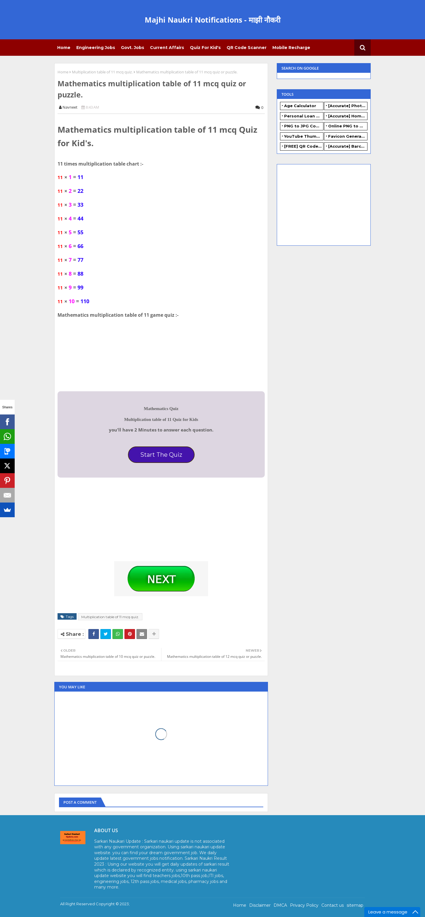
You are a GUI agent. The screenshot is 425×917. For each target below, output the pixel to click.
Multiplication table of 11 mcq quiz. (102, 72)
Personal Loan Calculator (303, 116)
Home (63, 72)
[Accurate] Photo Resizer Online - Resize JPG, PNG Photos (347, 105)
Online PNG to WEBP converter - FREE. (347, 126)
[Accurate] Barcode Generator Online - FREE (347, 146)
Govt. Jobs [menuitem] (132, 47)
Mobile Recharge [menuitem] (291, 47)
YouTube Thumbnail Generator (303, 136)
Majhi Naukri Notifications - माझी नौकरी (212, 20)
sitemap (355, 905)
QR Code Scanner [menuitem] (247, 47)
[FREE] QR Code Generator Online (303, 146)
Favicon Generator (347, 136)
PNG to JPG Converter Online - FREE (303, 126)
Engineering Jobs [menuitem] (95, 47)
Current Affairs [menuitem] (167, 47)
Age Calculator (300, 105)
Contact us (332, 905)
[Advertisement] (102, 523)
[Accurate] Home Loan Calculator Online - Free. (347, 116)
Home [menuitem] (63, 47)
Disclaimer (260, 905)
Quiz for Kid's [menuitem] (205, 47)
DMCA (280, 905)
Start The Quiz (161, 454)
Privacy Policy (304, 905)
